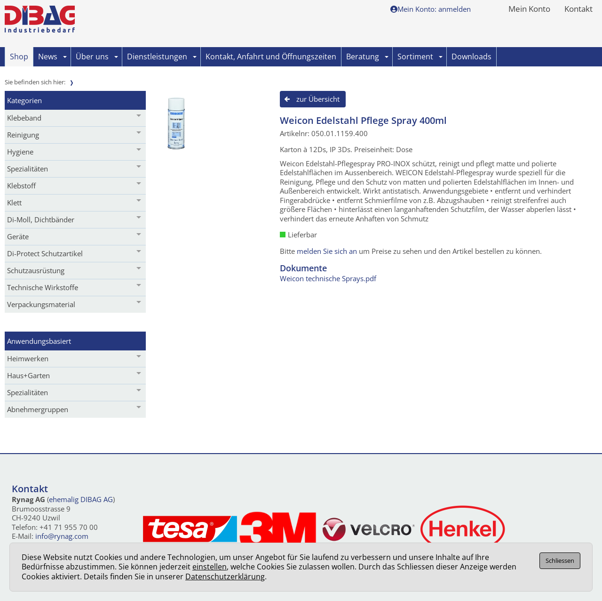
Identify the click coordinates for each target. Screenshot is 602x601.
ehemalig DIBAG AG (81, 499)
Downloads (471, 56)
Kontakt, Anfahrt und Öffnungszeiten (271, 56)
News (52, 56)
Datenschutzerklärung (225, 576)
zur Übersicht (318, 99)
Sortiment (420, 56)
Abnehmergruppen (37, 409)
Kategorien (24, 100)
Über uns (97, 56)
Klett (14, 202)
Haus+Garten (28, 375)
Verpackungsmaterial (41, 304)
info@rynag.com (61, 536)
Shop (19, 56)
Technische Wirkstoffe (42, 287)
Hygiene (20, 151)
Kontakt (578, 9)
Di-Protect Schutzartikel (45, 253)
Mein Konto (529, 9)
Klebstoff (21, 185)
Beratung (367, 56)
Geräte (18, 236)
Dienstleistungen (162, 56)
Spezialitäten (27, 168)
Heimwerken (27, 358)
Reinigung (23, 134)
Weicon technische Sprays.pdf (328, 278)
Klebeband (24, 117)
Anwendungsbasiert (39, 341)
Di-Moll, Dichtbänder (40, 219)
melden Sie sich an (327, 251)
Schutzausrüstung (35, 270)
